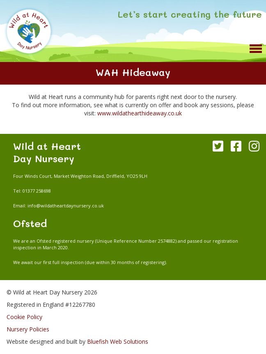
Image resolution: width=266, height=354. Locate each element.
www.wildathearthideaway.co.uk (139, 113)
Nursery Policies (28, 329)
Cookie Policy (24, 317)
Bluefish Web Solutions (117, 341)
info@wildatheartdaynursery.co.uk (66, 205)
